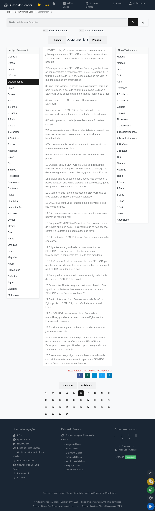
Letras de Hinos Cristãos (26, 448)
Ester (10, 157)
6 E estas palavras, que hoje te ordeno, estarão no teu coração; (74, 122)
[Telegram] (129, 439)
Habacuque (14, 270)
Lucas (120, 69)
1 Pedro (121, 182)
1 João (120, 194)
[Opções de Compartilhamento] (151, 490)
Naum (11, 264)
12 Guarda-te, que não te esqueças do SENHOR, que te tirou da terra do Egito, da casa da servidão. (75, 194)
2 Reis (11, 125)
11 (46, 400)
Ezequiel (12, 213)
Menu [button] (117, 3)
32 (53, 414)
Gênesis (12, 56)
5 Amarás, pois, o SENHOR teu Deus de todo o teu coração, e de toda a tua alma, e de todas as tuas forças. (76, 112)
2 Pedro (121, 188)
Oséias (11, 226)
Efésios (121, 113)
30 (109, 407)
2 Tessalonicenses (127, 138)
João (119, 75)
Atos (119, 81)
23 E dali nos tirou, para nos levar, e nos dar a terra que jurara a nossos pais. (75, 329)
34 (67, 414)
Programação (21, 473)
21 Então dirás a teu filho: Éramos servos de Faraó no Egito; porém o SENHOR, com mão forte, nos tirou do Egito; (74, 303)
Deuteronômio (15, 81)
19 (102, 400)
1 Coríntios (123, 94)
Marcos (121, 63)
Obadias (12, 245)
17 (88, 400)
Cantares (13, 188)
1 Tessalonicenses (127, 132)
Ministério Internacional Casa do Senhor (50, 502)
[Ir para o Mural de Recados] (151, 481)
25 (74, 407)
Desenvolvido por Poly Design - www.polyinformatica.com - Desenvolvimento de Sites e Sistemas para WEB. (77, 506)
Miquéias (13, 257)
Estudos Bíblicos (92, 5)
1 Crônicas (13, 132)
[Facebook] (114, 435)
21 (46, 407)
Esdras (11, 144)
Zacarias (12, 289)
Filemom (121, 163)
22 (53, 407)
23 (60, 407)
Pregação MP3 (73, 465)
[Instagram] (121, 435)
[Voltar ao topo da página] (151, 473)
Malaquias (13, 295)
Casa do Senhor (17, 5)
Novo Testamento (94, 30)
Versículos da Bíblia (75, 461)
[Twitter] (129, 435)
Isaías (11, 194)
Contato (19, 477)
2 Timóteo (122, 151)
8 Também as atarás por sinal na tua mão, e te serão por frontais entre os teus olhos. (75, 146)
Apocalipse (123, 219)
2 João (120, 201)
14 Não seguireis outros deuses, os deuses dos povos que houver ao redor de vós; (76, 215)
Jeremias (13, 201)
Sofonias (12, 276)
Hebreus (121, 169)
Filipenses (122, 119)
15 (74, 400)
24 (67, 407)
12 (53, 400)
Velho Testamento (58, 30)
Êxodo (11, 63)
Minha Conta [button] (137, 3)
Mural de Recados (23, 460)
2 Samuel (13, 113)
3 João (120, 207)
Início (9, 12)
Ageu (10, 282)
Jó (9, 163)
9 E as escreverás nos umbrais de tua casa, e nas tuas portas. (74, 156)
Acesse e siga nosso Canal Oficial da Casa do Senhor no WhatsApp (77, 493)
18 (95, 400)
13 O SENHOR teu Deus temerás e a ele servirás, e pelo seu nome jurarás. (76, 205)
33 (60, 414)
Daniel (11, 219)
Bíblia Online (68, 5)
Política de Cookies (113, 502)
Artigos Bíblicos (73, 444)
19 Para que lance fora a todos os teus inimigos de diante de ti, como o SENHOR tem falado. (76, 277)
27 (88, 407)
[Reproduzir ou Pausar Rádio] (151, 506)
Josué (11, 88)
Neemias (12, 151)
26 (81, 407)
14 (67, 400)
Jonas (11, 251)
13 (60, 400)
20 (109, 400)
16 (81, 400)
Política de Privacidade (125, 450)
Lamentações (15, 207)
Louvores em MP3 (74, 469)
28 (95, 407)
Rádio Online (21, 444)
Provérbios (13, 176)
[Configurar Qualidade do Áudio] (151, 498)
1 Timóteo (122, 144)
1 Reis (11, 119)
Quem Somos (21, 439)
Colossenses (124, 125)
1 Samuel (13, 107)
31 (46, 414)
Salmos (12, 169)
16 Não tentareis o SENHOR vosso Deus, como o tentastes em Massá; (77, 239)
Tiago (120, 176)
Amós (11, 238)
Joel (10, 232)
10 (109, 393)
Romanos (122, 88)
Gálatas (121, 107)
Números (13, 75)
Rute (10, 100)
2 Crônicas (13, 138)
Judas (120, 213)
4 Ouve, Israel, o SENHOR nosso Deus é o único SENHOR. (71, 102)
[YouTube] (136, 435)
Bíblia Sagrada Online (25, 12)
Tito (119, 157)
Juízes (11, 94)
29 (102, 407)
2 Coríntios (123, 100)
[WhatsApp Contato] (122, 439)
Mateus (121, 56)
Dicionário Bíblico (74, 453)
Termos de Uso (126, 446)
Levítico (12, 69)
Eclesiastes (14, 182)
